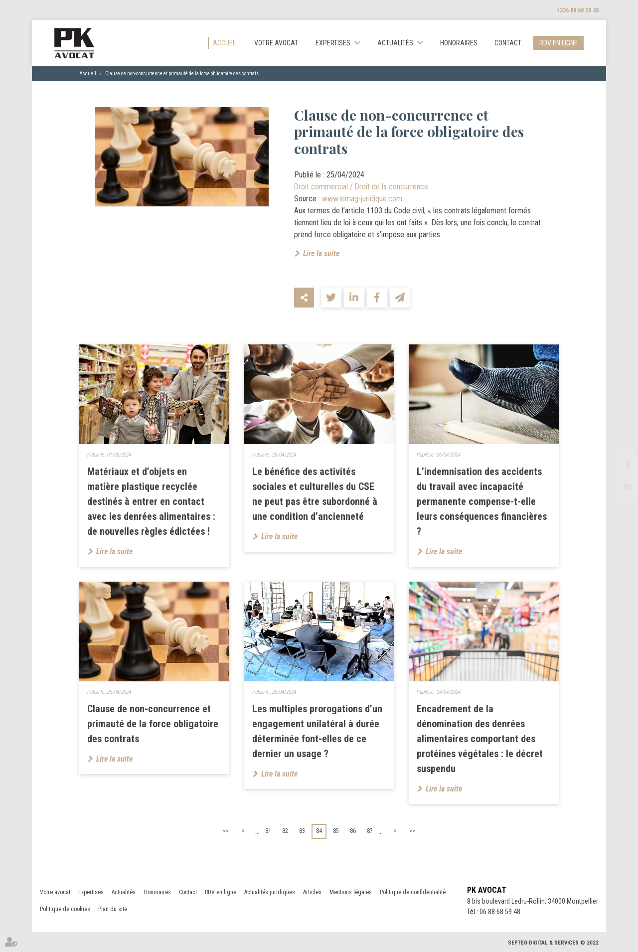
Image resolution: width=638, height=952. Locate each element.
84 (319, 830)
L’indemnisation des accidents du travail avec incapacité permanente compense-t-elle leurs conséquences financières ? (482, 501)
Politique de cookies (65, 909)
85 (336, 830)
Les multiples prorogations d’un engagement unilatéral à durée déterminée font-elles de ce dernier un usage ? (317, 731)
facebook (618, 466)
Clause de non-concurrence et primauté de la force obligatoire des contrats (182, 73)
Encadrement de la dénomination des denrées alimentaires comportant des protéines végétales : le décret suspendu (480, 739)
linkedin (618, 486)
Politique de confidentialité (413, 892)
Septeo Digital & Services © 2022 (553, 943)
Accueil (225, 43)
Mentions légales (350, 892)
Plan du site (112, 909)
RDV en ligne (558, 43)
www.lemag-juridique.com (362, 198)
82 (285, 830)
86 (353, 830)
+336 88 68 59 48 (578, 10)
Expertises (333, 43)
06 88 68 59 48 (499, 912)
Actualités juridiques (269, 892)
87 (370, 830)
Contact (507, 43)
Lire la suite (321, 253)
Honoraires (459, 43)
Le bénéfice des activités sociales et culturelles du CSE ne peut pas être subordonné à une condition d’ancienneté (314, 494)
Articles (312, 892)
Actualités (395, 43)
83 (302, 830)
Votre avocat (276, 43)
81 (268, 830)
